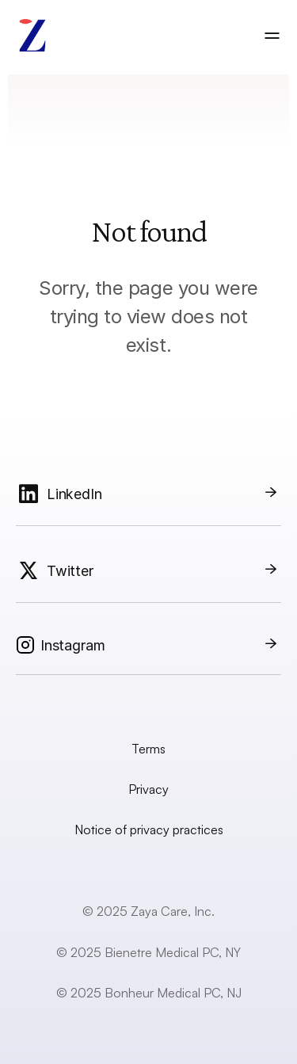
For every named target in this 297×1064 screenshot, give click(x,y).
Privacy (148, 789)
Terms (148, 749)
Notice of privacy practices (148, 829)
